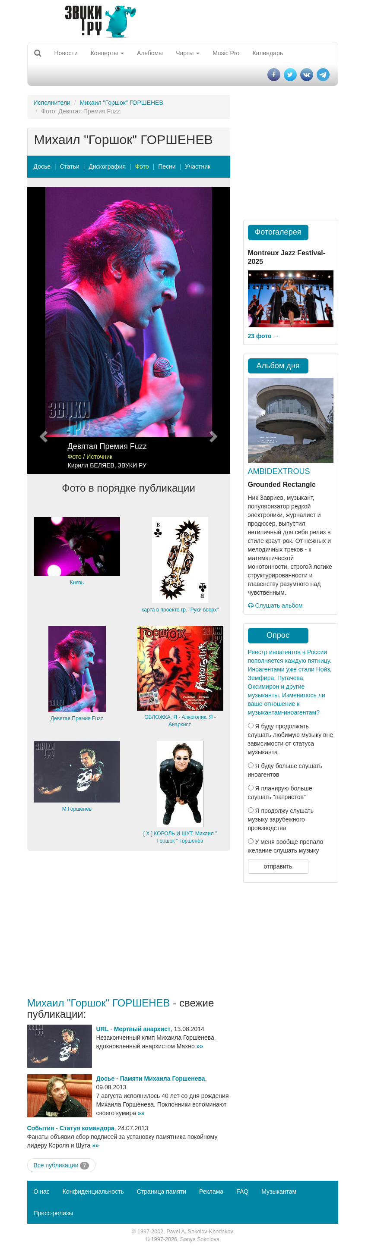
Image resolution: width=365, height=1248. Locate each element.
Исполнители (52, 102)
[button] (42, 330)
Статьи (69, 166)
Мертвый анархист (142, 1028)
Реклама (211, 1191)
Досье (42, 166)
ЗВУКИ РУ (132, 465)
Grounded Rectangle (282, 484)
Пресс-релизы (53, 1213)
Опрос (278, 635)
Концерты (107, 53)
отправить (277, 866)
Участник (197, 166)
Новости (66, 53)
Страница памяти (161, 1191)
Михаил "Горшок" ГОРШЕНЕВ (121, 102)
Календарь (267, 53)
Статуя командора (87, 1128)
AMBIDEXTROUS (279, 471)
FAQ (242, 1191)
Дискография (107, 166)
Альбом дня (278, 365)
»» (200, 1046)
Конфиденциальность (93, 1191)
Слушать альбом (275, 605)
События (40, 1128)
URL (102, 1028)
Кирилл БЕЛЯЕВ (91, 465)
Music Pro (226, 53)
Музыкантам (278, 1191)
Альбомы (150, 53)
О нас (42, 1191)
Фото (142, 166)
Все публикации (61, 1166)
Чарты (188, 53)
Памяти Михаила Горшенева (162, 1078)
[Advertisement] (128, 924)
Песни (166, 166)
